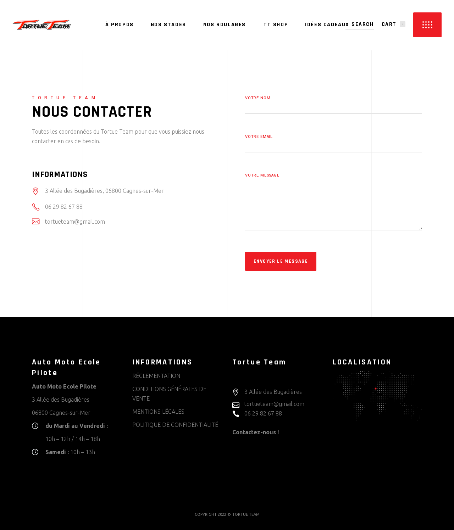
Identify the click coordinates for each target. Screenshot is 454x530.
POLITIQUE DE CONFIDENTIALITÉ (175, 425)
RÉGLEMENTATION (156, 376)
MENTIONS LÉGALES (158, 411)
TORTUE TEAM (246, 514)
